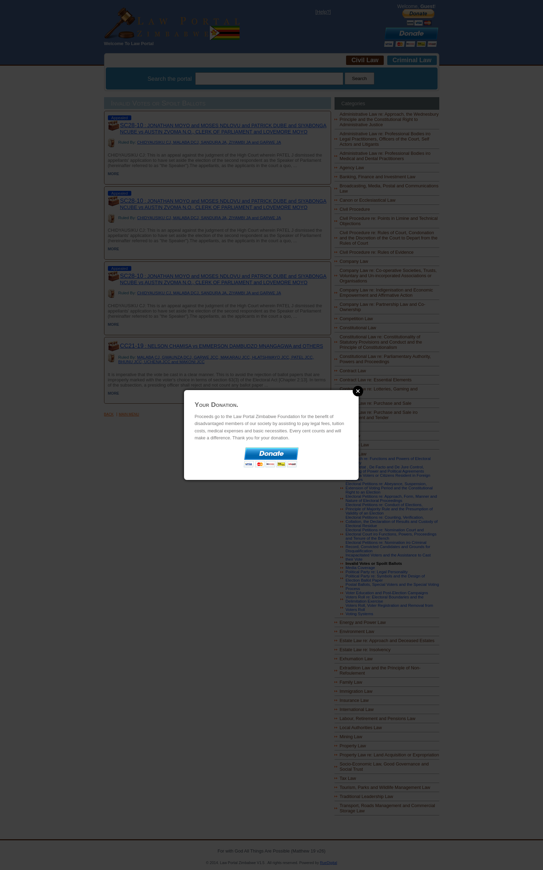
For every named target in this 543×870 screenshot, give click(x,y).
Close (358, 391)
